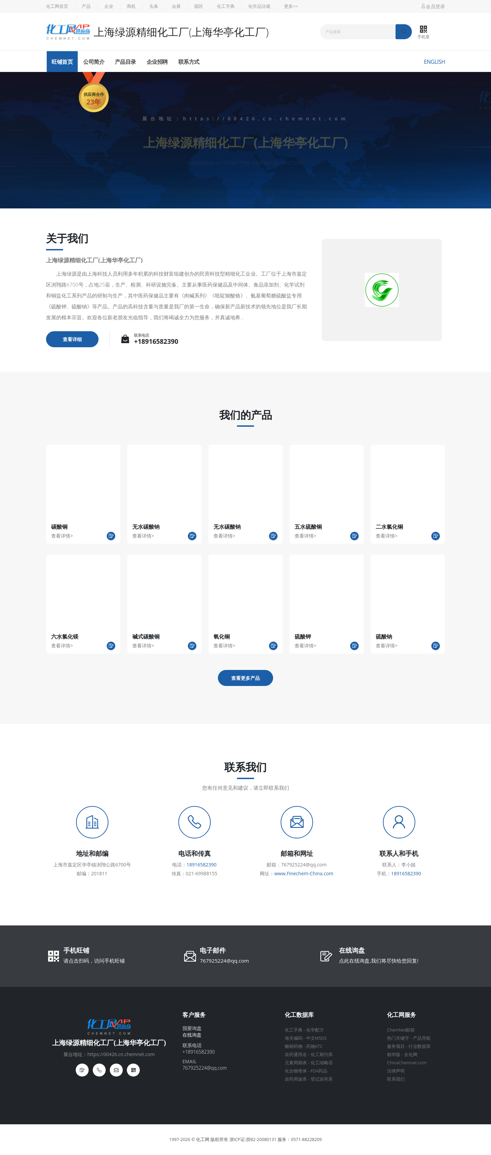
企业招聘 (157, 61)
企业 (108, 6)
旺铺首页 (62, 61)
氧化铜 (221, 636)
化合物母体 (296, 1071)
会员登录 (432, 6)
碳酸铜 (59, 526)
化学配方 (315, 1030)
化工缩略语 (322, 1063)
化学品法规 (259, 6)
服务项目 (396, 1046)
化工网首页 (57, 6)
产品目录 (125, 61)
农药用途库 (296, 1079)
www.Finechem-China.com (303, 873)
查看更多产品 (245, 678)
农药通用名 (296, 1054)
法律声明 (396, 1071)
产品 (86, 6)
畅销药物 (293, 1046)
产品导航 (422, 1038)
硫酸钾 (303, 636)
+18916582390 (156, 341)
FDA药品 (319, 1071)
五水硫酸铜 (308, 526)
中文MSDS (316, 1038)
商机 (131, 6)
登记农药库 (322, 1079)
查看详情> (62, 535)
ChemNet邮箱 (401, 1030)
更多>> (291, 6)
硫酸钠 (384, 636)
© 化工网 (200, 1139)
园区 (198, 6)
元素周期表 (296, 1063)
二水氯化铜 (389, 526)
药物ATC (314, 1046)
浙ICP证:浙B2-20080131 (253, 1139)
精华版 (393, 1054)
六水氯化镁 (64, 636)
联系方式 (188, 61)
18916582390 (202, 864)
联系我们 (396, 1079)
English (434, 61)
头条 (153, 6)
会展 (176, 6)
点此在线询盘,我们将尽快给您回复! (378, 960)
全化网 (410, 1054)
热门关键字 (398, 1038)
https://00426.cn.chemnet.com (266, 118)
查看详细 (72, 339)
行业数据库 (419, 1046)
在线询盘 (352, 951)
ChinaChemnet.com (407, 1063)
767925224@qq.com (224, 960)
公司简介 (93, 61)
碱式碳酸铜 (146, 636)
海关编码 (293, 1038)
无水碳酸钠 (146, 526)
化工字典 (226, 6)
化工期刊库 (322, 1054)
